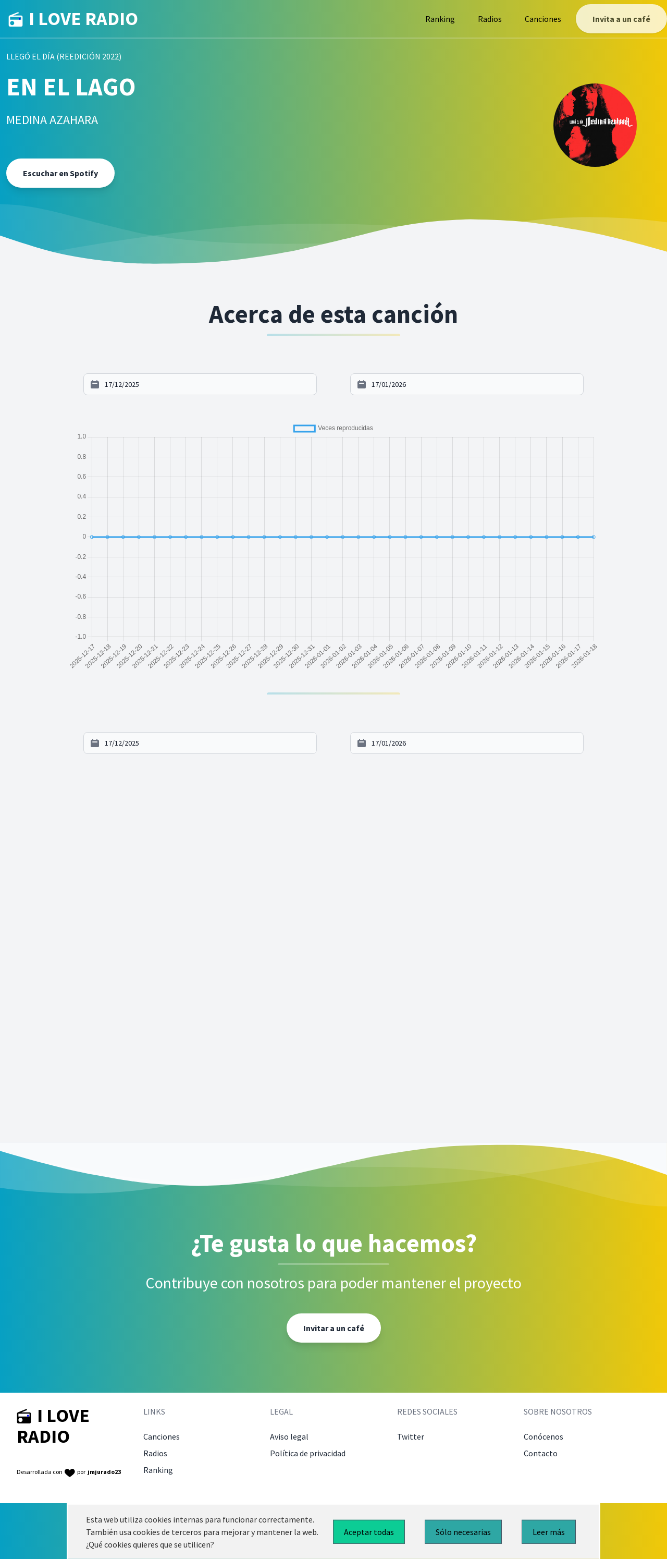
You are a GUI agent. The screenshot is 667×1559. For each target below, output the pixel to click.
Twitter (410, 1436)
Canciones (543, 19)
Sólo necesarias (463, 1532)
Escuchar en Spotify (60, 173)
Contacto (541, 1453)
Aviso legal (289, 1436)
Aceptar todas (369, 1532)
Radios (490, 19)
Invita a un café (621, 19)
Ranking (440, 19)
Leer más (549, 1532)
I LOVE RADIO (73, 18)
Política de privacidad (307, 1453)
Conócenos (543, 1436)
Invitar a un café (333, 1328)
